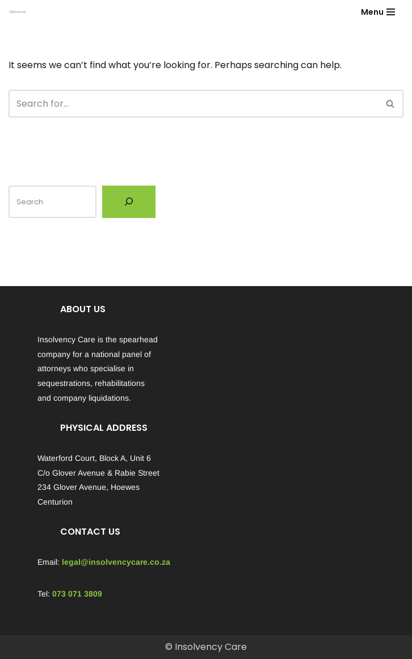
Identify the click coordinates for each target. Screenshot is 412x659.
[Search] (193, 103)
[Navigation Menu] (377, 12)
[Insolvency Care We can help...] (18, 12)
